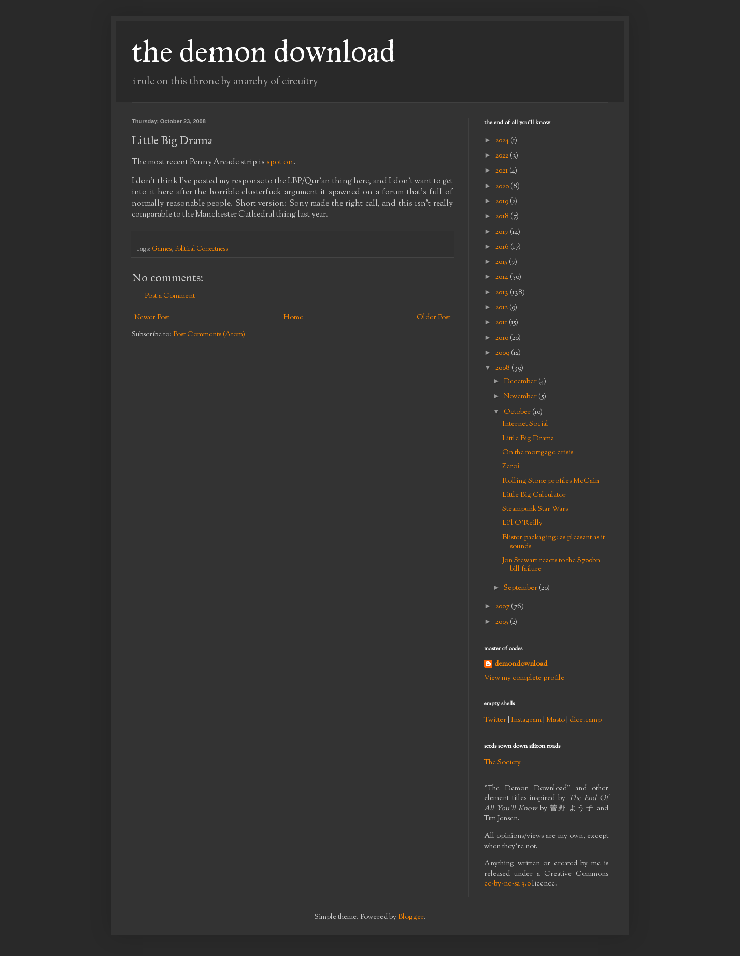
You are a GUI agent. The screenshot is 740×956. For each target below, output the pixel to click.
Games (162, 249)
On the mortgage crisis (537, 453)
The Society (502, 763)
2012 (502, 308)
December (521, 382)
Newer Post (151, 317)
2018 (502, 216)
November (521, 397)
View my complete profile (524, 678)
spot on (279, 162)
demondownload (520, 664)
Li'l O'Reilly (522, 523)
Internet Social (525, 424)
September (521, 588)
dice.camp (586, 720)
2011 (502, 323)
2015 (502, 262)
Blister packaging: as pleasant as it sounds (553, 542)
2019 (502, 201)
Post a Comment (170, 296)
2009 (503, 353)
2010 (502, 338)
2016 (502, 247)
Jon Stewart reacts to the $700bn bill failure (551, 565)
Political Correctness (201, 249)
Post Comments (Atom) (209, 335)
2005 (502, 622)
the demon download (263, 51)
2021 (502, 171)
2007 (503, 607)
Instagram (526, 720)
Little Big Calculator (534, 495)
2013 (502, 293)
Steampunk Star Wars (535, 509)
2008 (503, 368)
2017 (502, 232)
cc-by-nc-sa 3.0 (507, 884)
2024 (502, 141)
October (518, 412)
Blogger (411, 917)
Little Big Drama (528, 439)
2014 (502, 277)
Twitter (495, 720)
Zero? (510, 467)
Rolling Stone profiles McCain (550, 481)
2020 (502, 186)
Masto (555, 720)
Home (293, 317)
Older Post (433, 317)
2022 (502, 156)
